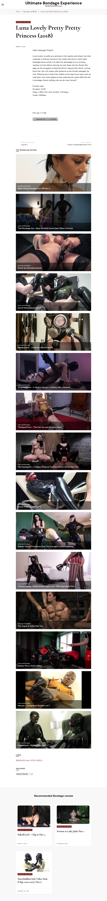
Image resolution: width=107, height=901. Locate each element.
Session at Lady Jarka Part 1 (70, 831)
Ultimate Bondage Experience (53, 3)
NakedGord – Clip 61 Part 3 (31, 834)
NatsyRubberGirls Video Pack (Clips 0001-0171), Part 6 (32, 880)
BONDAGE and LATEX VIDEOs (29, 760)
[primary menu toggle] (3, 4)
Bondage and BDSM (23, 22)
